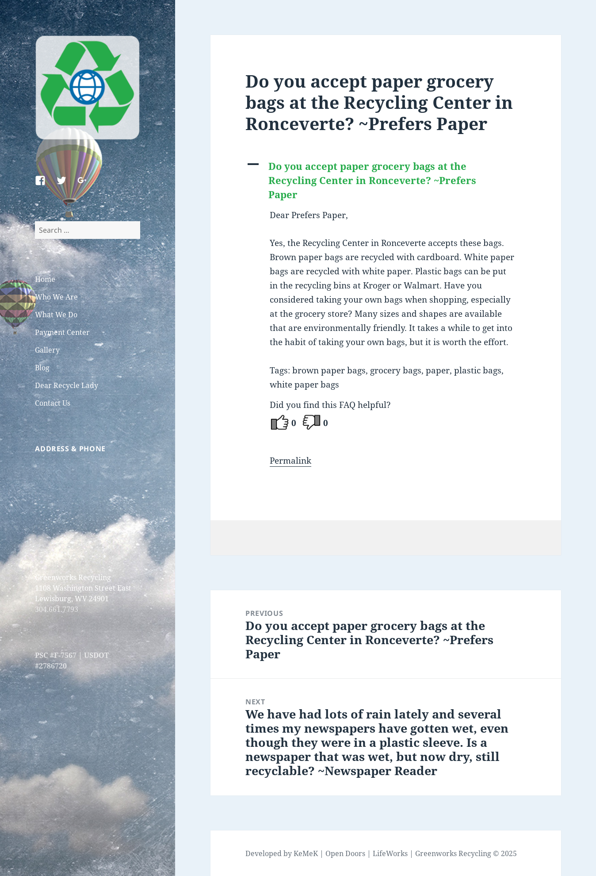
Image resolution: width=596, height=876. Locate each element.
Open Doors (345, 853)
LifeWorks (390, 853)
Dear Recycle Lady (66, 385)
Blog (42, 368)
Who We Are (56, 297)
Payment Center (62, 332)
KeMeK (306, 853)
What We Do (56, 314)
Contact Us (52, 403)
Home (45, 279)
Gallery (47, 350)
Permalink (290, 460)
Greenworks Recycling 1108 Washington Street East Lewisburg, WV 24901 (83, 587)
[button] (385, 180)
